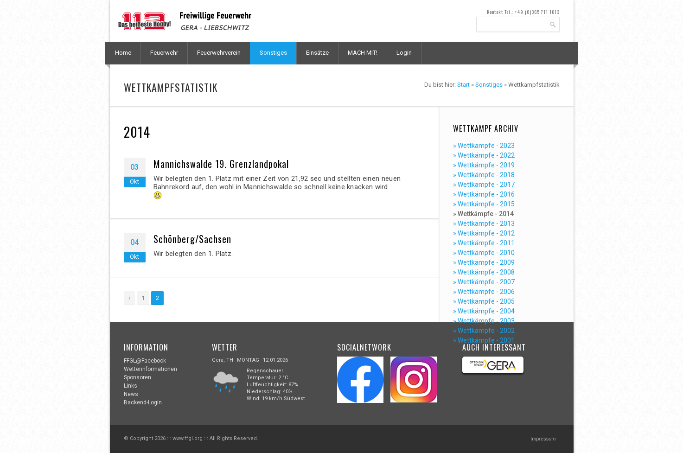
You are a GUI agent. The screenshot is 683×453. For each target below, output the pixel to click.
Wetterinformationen (150, 369)
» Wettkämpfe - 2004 (484, 311)
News (131, 394)
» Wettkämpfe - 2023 (484, 145)
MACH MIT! (362, 52)
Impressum (542, 438)
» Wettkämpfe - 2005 (484, 301)
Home (123, 52)
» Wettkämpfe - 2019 (484, 165)
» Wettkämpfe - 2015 (484, 204)
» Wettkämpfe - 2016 (484, 194)
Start (463, 84)
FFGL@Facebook (145, 360)
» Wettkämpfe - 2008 (484, 272)
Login (404, 52)
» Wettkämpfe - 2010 (484, 252)
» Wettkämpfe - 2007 (484, 282)
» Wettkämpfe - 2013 (484, 223)
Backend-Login (143, 402)
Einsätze (317, 52)
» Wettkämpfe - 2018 (484, 175)
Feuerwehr (164, 52)
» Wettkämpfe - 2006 (484, 291)
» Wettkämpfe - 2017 (484, 184)
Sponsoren (137, 377)
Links (130, 386)
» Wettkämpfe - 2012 (484, 233)
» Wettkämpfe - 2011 (484, 243)
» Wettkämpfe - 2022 (484, 155)
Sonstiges (273, 52)
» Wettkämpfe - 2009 (484, 262)
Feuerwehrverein (219, 52)
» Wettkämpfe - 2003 (484, 321)
